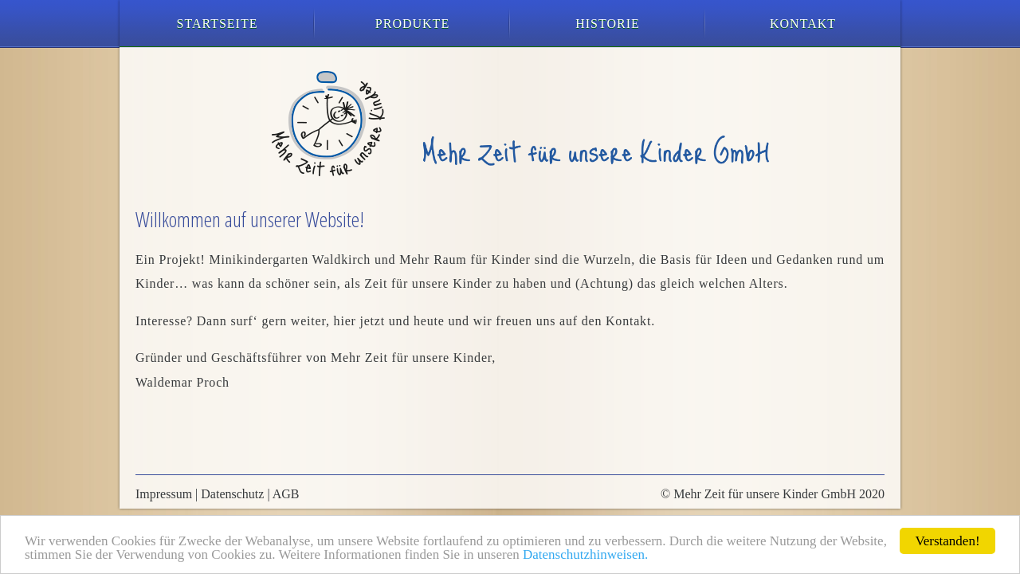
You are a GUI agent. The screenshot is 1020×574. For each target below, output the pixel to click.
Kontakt (803, 23)
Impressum (163, 494)
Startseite (217, 23)
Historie (607, 23)
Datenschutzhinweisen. (585, 554)
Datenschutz (232, 494)
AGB (286, 494)
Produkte (412, 23)
